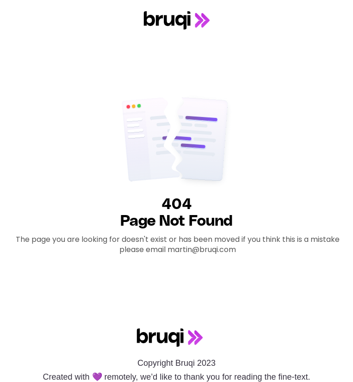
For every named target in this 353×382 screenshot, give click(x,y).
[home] (176, 20)
